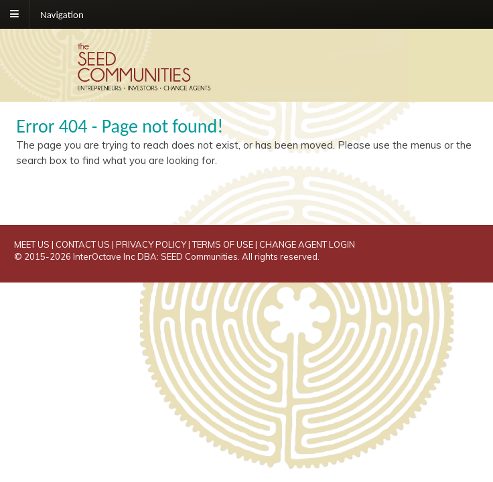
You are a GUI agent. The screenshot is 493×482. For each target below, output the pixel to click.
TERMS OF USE (222, 244)
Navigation (62, 14)
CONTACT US (83, 244)
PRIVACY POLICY (151, 244)
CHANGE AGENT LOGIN (307, 244)
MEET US (32, 244)
